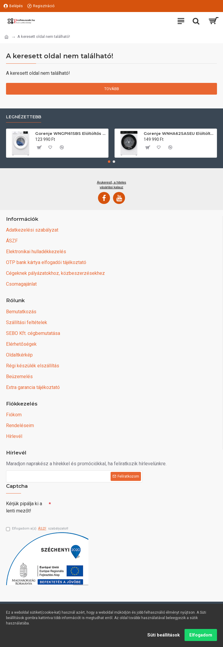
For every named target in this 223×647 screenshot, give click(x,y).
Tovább (111, 89)
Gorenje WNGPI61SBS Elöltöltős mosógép (70, 132)
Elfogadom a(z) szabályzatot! (37, 528)
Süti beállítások (163, 635)
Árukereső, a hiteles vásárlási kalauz (111, 184)
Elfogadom (200, 635)
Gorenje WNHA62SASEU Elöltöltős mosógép (179, 132)
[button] (109, 161)
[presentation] (93, 508)
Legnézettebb (23, 116)
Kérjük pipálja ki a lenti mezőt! (24, 506)
